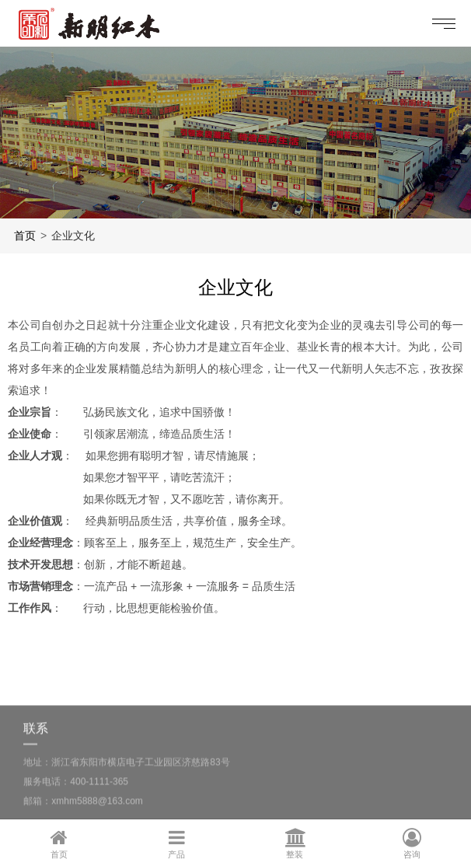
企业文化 (73, 235)
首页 (25, 235)
